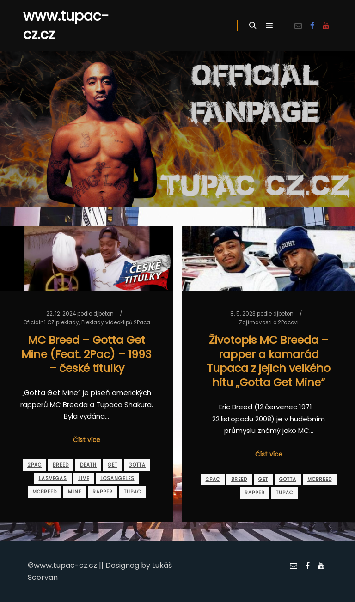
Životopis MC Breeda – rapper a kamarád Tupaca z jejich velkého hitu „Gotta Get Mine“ (269, 361)
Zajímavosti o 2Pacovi (269, 322)
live (83, 478)
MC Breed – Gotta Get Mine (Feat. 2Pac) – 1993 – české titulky (86, 354)
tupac (132, 491)
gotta (137, 465)
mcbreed (44, 491)
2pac (34, 465)
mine (74, 491)
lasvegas (53, 478)
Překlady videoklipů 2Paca (115, 322)
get (112, 465)
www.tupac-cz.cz (66, 25)
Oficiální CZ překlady (51, 322)
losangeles (117, 478)
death (88, 465)
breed (61, 465)
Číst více (86, 440)
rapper (102, 491)
